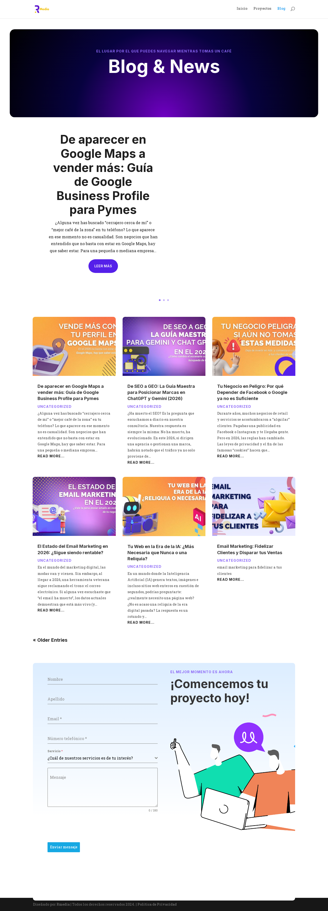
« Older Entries (50, 640)
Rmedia (63, 904)
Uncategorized (55, 406)
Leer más (103, 266)
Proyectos (262, 10)
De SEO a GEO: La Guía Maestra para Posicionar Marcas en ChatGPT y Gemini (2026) (161, 392)
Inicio (242, 10)
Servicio (55, 751)
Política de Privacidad (157, 904)
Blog (281, 10)
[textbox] (101, 758)
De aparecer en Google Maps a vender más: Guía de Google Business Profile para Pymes (103, 174)
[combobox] (103, 758)
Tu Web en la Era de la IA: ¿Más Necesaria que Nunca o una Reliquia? (160, 552)
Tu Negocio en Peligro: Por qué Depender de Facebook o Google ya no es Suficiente (252, 392)
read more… (51, 456)
